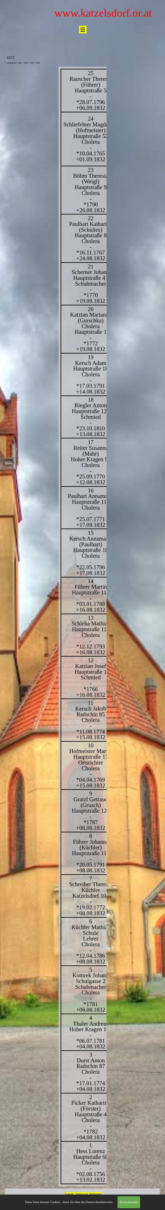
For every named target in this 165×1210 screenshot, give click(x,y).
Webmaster (95, 1193)
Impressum (81, 1193)
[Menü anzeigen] (83, 29)
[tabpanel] (82, 626)
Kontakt (69, 1193)
